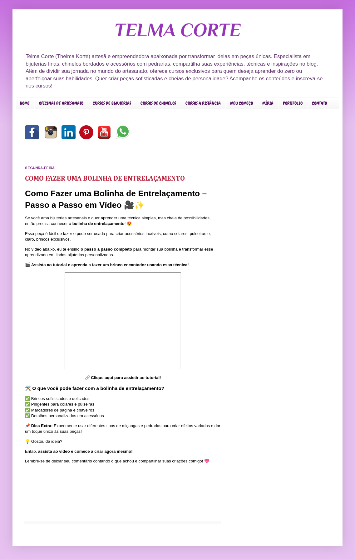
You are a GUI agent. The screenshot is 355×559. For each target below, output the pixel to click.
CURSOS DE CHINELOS (158, 103)
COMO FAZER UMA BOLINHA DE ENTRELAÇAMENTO (105, 178)
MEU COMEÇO (241, 103)
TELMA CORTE (178, 29)
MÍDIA (268, 103)
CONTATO (319, 103)
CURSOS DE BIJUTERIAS (112, 103)
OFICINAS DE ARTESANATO (61, 103)
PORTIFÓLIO (293, 103)
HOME (25, 103)
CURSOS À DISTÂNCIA (203, 103)
